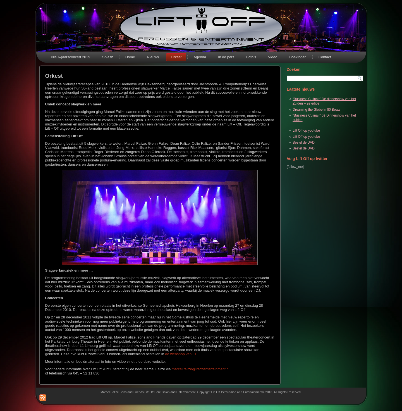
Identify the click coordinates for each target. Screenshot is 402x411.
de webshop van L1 (181, 354)
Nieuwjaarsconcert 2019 (70, 57)
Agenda (199, 57)
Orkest (176, 57)
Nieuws (153, 57)
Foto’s (251, 57)
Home (130, 57)
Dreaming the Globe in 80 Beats (316, 110)
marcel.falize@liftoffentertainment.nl (200, 369)
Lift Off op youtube (306, 130)
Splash (107, 57)
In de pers (226, 57)
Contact (325, 57)
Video (272, 57)
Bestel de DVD (304, 142)
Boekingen (297, 57)
